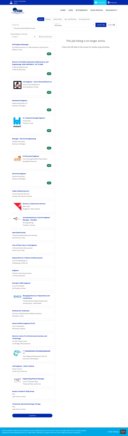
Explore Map (57, 19)
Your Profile (96, 10)
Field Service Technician (20, 311)
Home (63, 10)
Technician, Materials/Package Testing (26, 404)
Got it (123, 432)
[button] (111, 25)
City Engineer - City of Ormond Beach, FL (37, 82)
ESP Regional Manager (20, 44)
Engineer (15, 270)
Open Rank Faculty (19, 232)
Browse (48, 19)
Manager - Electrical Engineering (24, 139)
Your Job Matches (70, 19)
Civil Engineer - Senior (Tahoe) (23, 366)
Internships (82, 10)
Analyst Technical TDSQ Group (23, 391)
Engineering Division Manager (33, 379)
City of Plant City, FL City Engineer (24, 245)
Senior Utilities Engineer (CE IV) (23, 323)
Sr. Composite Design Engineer (34, 118)
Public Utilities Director (20, 191)
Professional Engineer (31, 156)
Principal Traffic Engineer (21, 283)
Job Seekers (100, 2)
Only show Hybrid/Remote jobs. (24, 28)
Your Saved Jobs (84, 19)
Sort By (14, 37)
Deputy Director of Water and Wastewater (27, 258)
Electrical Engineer (19, 174)
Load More (32, 416)
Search (40, 19)
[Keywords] (32, 25)
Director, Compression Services (34, 204)
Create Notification (45, 37)
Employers (112, 2)
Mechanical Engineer (19, 100)
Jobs (70, 10)
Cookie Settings (113, 432)
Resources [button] (111, 10)
